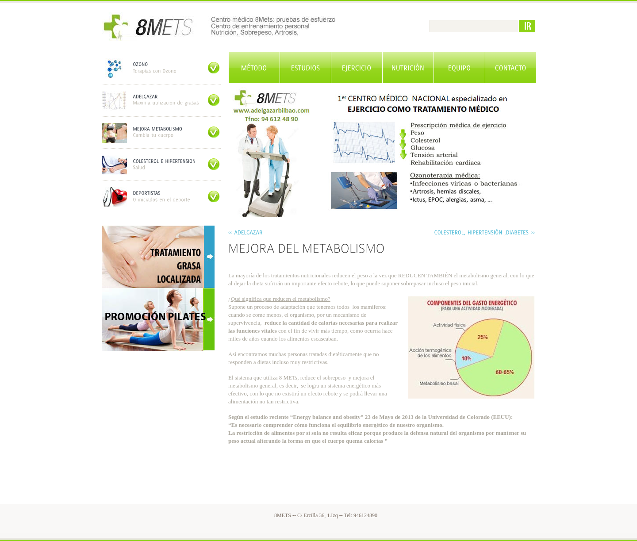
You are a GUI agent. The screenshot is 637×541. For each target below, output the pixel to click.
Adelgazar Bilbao (235, 26)
